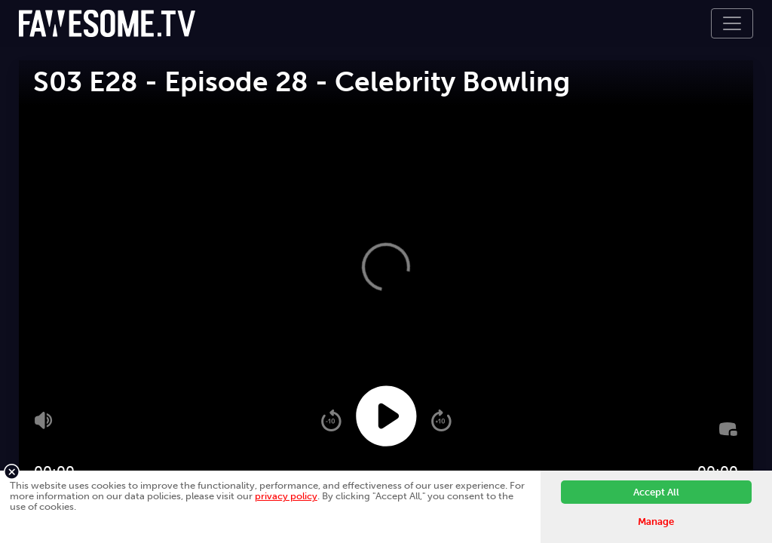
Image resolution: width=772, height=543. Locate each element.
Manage (656, 521)
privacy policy (286, 496)
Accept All (656, 492)
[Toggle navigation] (732, 23)
